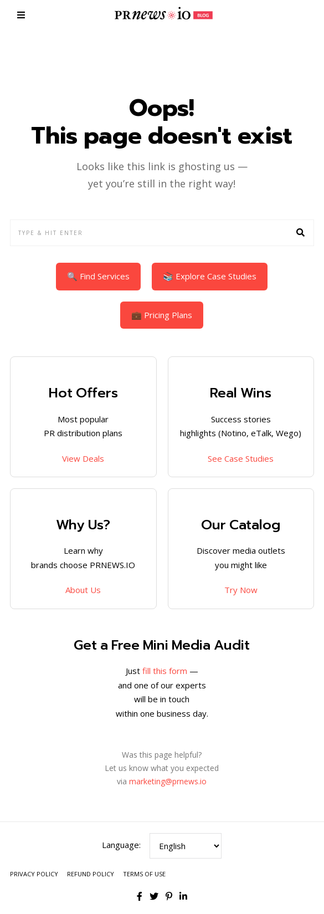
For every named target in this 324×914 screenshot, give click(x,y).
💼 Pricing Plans (161, 314)
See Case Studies (241, 458)
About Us (83, 589)
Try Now (241, 589)
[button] (300, 232)
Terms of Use (144, 874)
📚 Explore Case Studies (209, 276)
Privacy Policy (34, 874)
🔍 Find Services (98, 276)
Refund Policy (90, 874)
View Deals (83, 458)
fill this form (164, 670)
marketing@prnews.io (168, 781)
